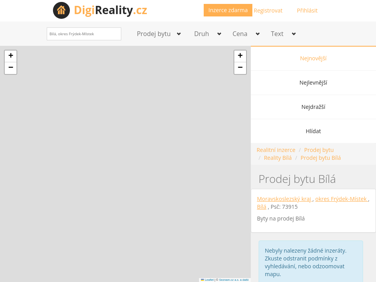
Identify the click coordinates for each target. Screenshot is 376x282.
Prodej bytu (319, 150)
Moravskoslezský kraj (284, 198)
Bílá (261, 206)
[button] (10, 56)
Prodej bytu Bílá (321, 157)
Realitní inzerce (276, 150)
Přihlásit (307, 10)
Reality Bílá (278, 157)
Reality (110, 9)
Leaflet (207, 280)
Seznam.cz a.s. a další (233, 280)
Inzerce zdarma (228, 10)
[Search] (112, 33)
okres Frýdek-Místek (341, 198)
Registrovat (268, 10)
